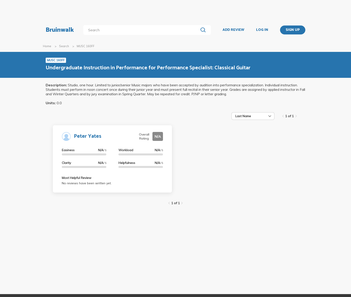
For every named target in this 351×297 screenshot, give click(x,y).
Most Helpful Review (76, 178)
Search (64, 46)
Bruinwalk (60, 30)
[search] (141, 30)
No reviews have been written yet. (86, 183)
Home (47, 46)
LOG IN (262, 30)
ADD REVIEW (233, 30)
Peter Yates (87, 136)
